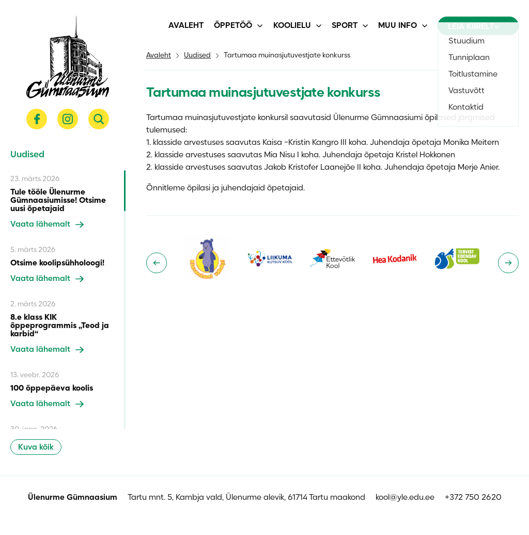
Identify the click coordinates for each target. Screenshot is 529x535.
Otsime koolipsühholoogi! (57, 263)
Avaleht (186, 26)
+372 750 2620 (473, 498)
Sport (344, 26)
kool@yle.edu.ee (405, 498)
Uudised (197, 56)
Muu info (397, 26)
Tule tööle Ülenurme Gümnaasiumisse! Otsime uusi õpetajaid (58, 200)
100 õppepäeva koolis (51, 388)
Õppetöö (233, 26)
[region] (68, 299)
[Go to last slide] (156, 262)
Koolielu (292, 26)
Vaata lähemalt (47, 224)
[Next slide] (508, 262)
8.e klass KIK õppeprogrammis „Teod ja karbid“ (59, 326)
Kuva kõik (36, 447)
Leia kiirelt (473, 27)
